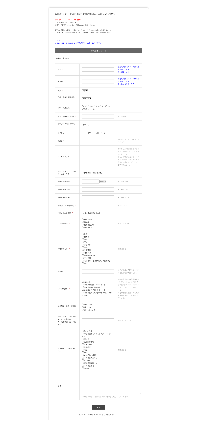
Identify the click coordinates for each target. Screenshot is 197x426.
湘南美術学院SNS (89, 363)
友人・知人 (87, 344)
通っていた (87, 307)
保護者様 (86, 173)
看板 (84, 350)
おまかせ (86, 282)
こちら (57, 22)
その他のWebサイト (90, 358)
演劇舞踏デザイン (89, 255)
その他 (91, 109)
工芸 (84, 242)
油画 (84, 234)
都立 (91, 106)
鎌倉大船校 (87, 219)
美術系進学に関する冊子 (92, 287)
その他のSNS (88, 366)
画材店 (85, 339)
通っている (87, 305)
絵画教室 (86, 347)
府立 (97, 106)
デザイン (86, 245)
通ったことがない (89, 310)
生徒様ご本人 (97, 173)
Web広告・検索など (90, 355)
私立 (85, 109)
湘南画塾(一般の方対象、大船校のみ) (96, 261)
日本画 (85, 237)
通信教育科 (87, 227)
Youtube (86, 360)
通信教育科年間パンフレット (93, 290)
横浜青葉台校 (88, 225)
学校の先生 (87, 331)
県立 (102, 106)
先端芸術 (86, 250)
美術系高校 (87, 258)
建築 (84, 247)
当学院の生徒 (88, 342)
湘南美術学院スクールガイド (93, 285)
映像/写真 (86, 253)
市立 (108, 106)
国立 (85, 106)
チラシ (85, 352)
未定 (84, 263)
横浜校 (85, 222)
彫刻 (84, 239)
